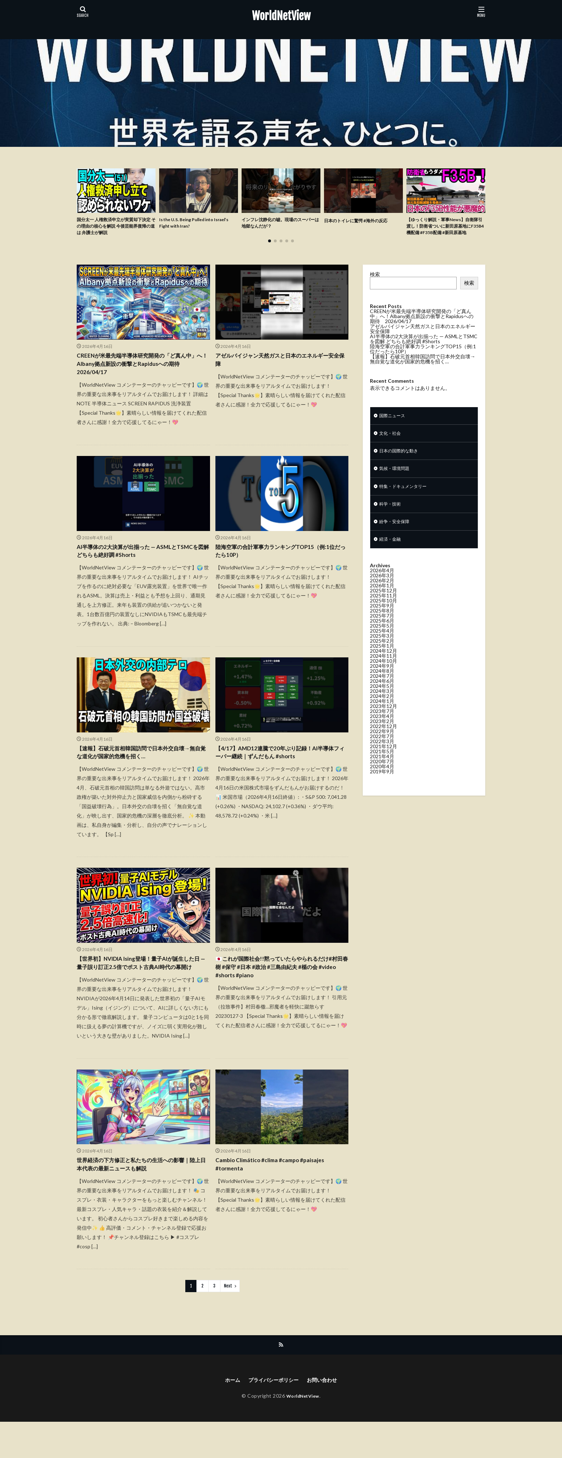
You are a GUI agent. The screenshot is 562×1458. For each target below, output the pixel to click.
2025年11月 (383, 614)
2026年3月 (382, 594)
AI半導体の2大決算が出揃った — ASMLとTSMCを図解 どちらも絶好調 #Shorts (136, 567)
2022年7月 (382, 754)
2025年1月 (382, 664)
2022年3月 (382, 759)
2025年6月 (382, 639)
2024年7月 (382, 694)
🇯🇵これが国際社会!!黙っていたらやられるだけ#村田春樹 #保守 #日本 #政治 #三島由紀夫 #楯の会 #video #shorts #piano (280, 988)
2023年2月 (382, 739)
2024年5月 (382, 704)
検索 (375, 285)
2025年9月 (382, 624)
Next (228, 1320)
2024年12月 (383, 669)
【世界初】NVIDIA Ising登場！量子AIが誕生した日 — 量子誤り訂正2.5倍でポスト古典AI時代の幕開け (143, 988)
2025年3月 (382, 654)
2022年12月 (383, 744)
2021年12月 (383, 764)
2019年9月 (382, 790)
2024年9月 (382, 684)
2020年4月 (382, 785)
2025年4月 (382, 649)
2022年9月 (382, 749)
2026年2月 (382, 599)
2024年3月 (382, 709)
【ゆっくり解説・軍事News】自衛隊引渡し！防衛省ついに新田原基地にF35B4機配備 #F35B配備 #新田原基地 (445, 231)
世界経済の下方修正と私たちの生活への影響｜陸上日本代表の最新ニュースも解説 (141, 1198)
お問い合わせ (326, 1415)
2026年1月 (382, 604)
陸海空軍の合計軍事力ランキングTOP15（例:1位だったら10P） (274, 567)
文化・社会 (391, 445)
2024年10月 (383, 679)
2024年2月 (382, 714)
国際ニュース (394, 427)
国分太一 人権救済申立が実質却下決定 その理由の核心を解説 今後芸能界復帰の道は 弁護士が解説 (115, 227)
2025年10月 (383, 619)
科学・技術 (391, 520)
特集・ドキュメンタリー (406, 501)
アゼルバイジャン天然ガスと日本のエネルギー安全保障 (279, 372)
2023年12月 (383, 724)
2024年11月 (383, 674)
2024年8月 (382, 689)
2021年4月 (382, 775)
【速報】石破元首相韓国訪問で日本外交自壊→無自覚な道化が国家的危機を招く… (141, 770)
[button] (84, 198)
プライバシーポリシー (272, 1415)
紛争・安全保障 (396, 539)
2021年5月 (382, 770)
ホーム (226, 1415)
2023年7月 (382, 729)
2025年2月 (382, 659)
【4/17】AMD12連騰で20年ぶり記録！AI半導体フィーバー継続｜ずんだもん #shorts (279, 770)
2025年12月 (383, 609)
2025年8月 (382, 629)
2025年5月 (382, 644)
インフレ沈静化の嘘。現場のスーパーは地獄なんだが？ (279, 224)
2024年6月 (382, 699)
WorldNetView (281, 16)
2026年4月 (382, 589)
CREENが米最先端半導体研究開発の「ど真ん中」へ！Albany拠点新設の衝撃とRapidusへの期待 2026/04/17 (141, 376)
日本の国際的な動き (401, 464)
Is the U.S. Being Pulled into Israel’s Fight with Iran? (191, 224)
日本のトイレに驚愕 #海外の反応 (361, 220)
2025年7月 (382, 634)
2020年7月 (382, 780)
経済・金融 (391, 557)
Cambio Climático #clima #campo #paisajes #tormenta (276, 1198)
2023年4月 (382, 734)
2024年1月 (382, 719)
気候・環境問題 (396, 483)
